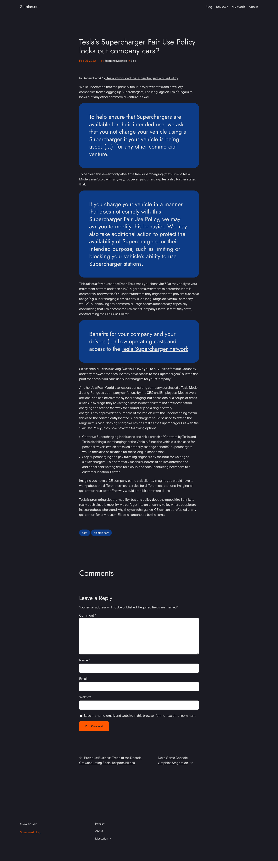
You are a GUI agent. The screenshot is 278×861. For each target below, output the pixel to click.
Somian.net (30, 6)
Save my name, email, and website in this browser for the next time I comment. (140, 716)
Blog (133, 60)
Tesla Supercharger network (155, 349)
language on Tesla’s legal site (171, 92)
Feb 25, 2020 (87, 60)
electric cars (101, 533)
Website (85, 697)
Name (84, 660)
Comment (87, 615)
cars (84, 533)
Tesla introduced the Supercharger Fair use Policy (142, 78)
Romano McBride (116, 60)
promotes (119, 309)
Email (84, 679)
